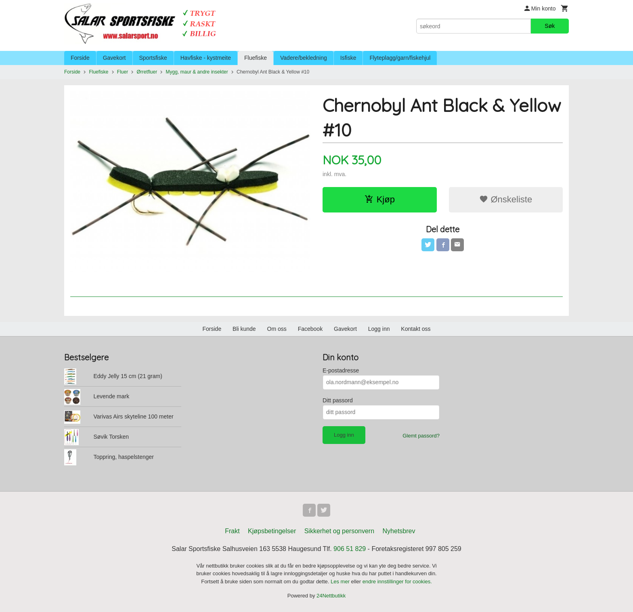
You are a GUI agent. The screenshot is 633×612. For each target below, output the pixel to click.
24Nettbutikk (331, 596)
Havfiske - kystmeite (205, 58)
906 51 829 (349, 548)
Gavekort (114, 58)
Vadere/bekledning (303, 58)
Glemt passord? (421, 436)
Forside (80, 58)
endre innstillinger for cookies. (397, 581)
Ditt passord (338, 400)
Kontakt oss (415, 329)
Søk (550, 26)
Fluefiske (255, 58)
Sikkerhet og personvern (339, 531)
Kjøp (380, 199)
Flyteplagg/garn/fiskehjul (399, 58)
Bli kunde (244, 329)
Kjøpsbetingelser (272, 531)
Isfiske (348, 58)
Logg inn (379, 329)
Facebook (310, 329)
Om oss (277, 329)
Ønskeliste (505, 199)
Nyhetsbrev (399, 531)
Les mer (341, 581)
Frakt (232, 531)
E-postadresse (341, 370)
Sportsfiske (153, 58)
